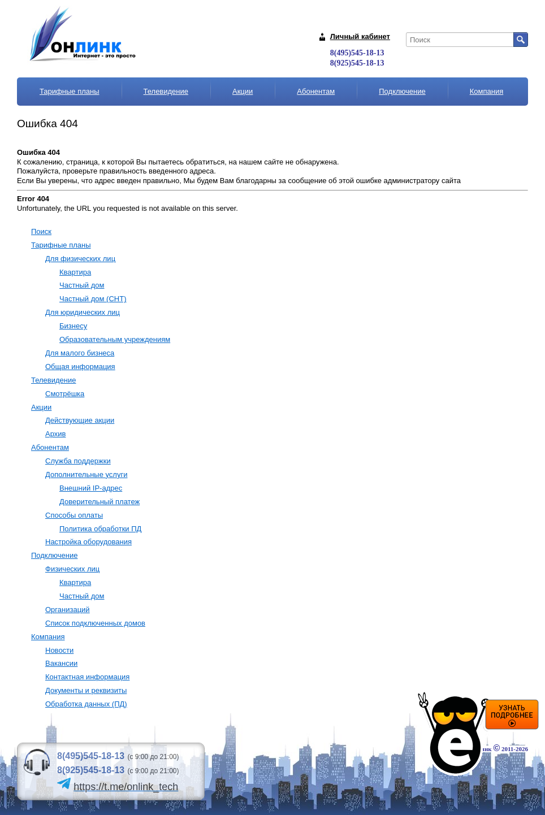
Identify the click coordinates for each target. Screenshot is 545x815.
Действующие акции (79, 420)
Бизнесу (73, 326)
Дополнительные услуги (86, 474)
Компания (487, 91)
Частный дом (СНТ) (93, 298)
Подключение (402, 91)
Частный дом (82, 285)
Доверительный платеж (99, 501)
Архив (55, 434)
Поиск (41, 231)
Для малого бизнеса (79, 353)
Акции (242, 91)
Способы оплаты (74, 515)
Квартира (75, 272)
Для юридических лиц (82, 312)
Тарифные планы (70, 91)
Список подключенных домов (95, 623)
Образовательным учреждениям (114, 339)
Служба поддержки (78, 461)
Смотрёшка (64, 393)
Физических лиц (72, 569)
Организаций (67, 609)
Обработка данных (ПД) (86, 704)
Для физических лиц (80, 258)
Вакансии (61, 663)
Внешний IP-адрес (90, 488)
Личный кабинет (360, 36)
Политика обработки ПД (100, 528)
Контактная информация (87, 677)
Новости (59, 650)
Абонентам (316, 91)
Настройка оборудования (88, 541)
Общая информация (80, 366)
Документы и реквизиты (86, 690)
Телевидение (166, 91)
